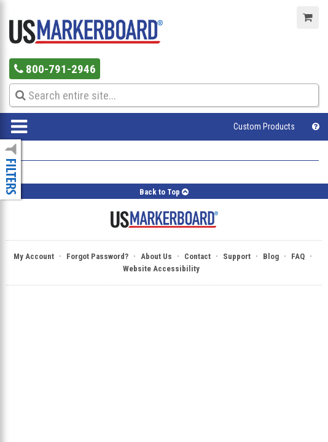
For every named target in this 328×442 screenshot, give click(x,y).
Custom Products (264, 126)
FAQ (298, 256)
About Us (156, 256)
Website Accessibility (161, 268)
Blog (271, 256)
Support (237, 256)
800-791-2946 (55, 69)
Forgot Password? (97, 256)
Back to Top (164, 191)
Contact (197, 256)
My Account (34, 256)
